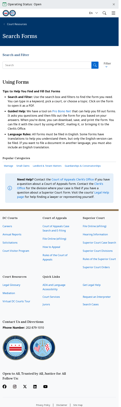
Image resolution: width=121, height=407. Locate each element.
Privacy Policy (43, 405)
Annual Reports (12, 234)
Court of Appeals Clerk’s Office (73, 179)
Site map (78, 405)
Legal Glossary (11, 285)
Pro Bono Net (62, 111)
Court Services (51, 297)
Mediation (9, 293)
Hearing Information (95, 234)
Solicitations (10, 242)
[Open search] (104, 13)
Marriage (8, 165)
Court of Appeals (55, 218)
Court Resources (16, 24)
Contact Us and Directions (23, 322)
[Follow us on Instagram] (14, 387)
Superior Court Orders (96, 267)
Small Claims (23, 165)
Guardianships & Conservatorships (83, 165)
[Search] (95, 65)
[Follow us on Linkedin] (35, 387)
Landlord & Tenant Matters (47, 165)
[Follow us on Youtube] (45, 387)
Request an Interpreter (97, 297)
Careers (7, 226)
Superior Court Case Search (99, 242)
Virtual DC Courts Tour (16, 301)
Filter (107, 63)
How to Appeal (51, 247)
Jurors (46, 304)
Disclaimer (61, 405)
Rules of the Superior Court (99, 259)
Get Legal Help (92, 285)
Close (114, 4)
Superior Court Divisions (98, 251)
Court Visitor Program (16, 251)
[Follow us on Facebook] (4, 387)
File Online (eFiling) (54, 238)
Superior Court (94, 218)
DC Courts (10, 218)
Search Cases (91, 304)
